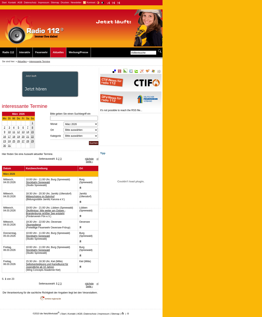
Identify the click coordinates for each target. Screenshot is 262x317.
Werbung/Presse (78, 52)
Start (4, 2)
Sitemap (55, 2)
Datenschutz (30, 2)
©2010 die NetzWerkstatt (46, 313)
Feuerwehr (41, 52)
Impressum (43, 2)
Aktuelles (58, 52)
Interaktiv (24, 52)
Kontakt (12, 2)
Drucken (65, 2)
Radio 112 (8, 52)
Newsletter (76, 2)
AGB (20, 2)
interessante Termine (39, 61)
